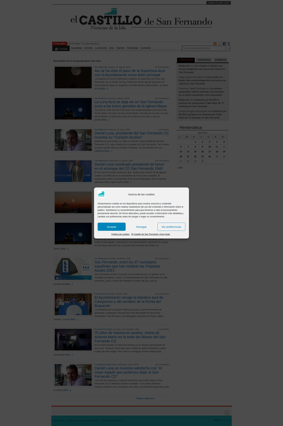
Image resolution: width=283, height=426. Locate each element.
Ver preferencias (171, 226)
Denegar (141, 226)
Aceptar (111, 226)
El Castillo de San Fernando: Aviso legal (150, 234)
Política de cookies (120, 234)
